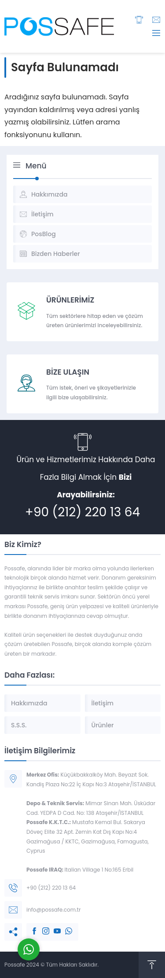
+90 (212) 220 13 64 (82, 512)
